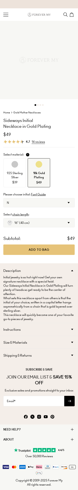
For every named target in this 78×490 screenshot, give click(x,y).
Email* (11, 401)
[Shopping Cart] (72, 14)
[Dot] (35, 105)
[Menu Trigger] (5, 14)
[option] (15, 172)
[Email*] (34, 401)
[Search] (65, 14)
